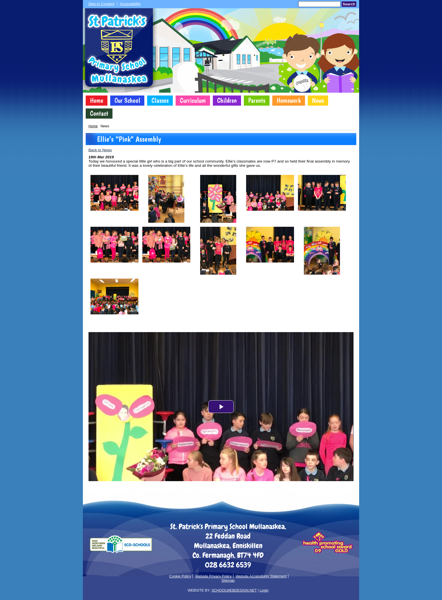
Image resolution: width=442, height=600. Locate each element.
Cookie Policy (180, 576)
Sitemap (228, 580)
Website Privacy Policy (213, 576)
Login (264, 590)
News (318, 101)
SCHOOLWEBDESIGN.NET (234, 590)
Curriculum (193, 101)
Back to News (100, 150)
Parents (256, 101)
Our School (127, 101)
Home (96, 101)
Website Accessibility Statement (261, 576)
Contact (99, 113)
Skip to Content (101, 4)
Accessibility (130, 4)
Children (227, 101)
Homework (289, 101)
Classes (160, 101)
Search (349, 4)
